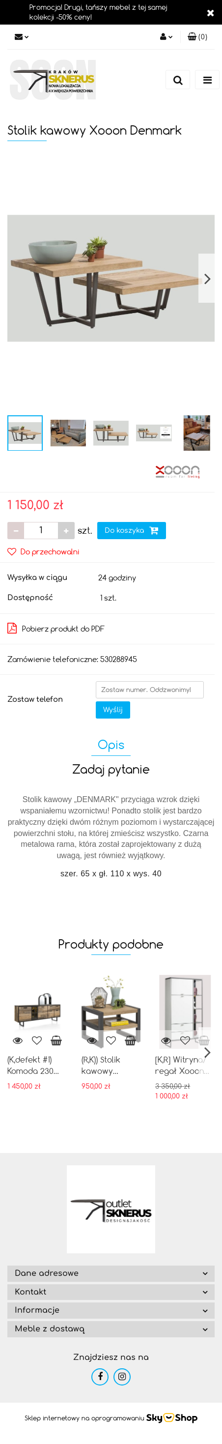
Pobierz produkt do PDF (56, 628)
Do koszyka (132, 530)
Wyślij (113, 710)
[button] (197, 37)
